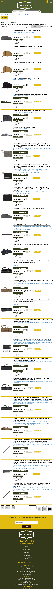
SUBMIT (26, 526)
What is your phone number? (26, 570)
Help (26, 558)
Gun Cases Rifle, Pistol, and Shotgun (14, 14)
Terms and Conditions (26, 557)
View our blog (26, 588)
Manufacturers (26, 555)
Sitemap (26, 548)
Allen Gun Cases (28, 14)
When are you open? (26, 568)
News (26, 554)
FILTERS (4, 17)
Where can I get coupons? (26, 566)
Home (2, 14)
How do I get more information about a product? (26, 573)
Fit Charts (26, 551)
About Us (26, 552)
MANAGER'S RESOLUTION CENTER (26, 562)
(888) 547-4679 (26, 541)
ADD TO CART (37, 37)
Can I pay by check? (26, 574)
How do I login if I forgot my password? (26, 571)
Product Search (26, 549)
